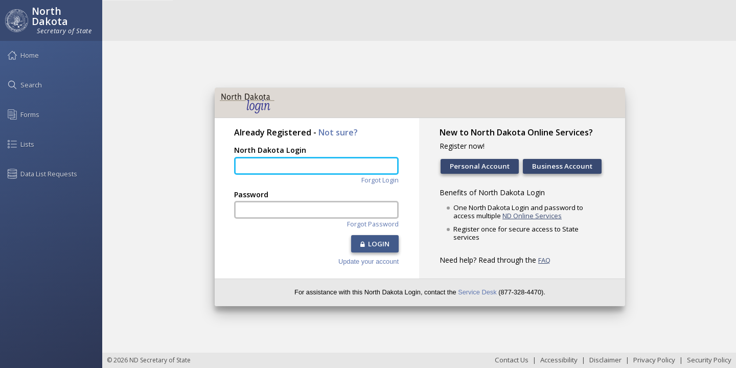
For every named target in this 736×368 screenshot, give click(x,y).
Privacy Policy (654, 359)
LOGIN (374, 243)
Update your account (368, 262)
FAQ (544, 260)
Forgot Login (380, 180)
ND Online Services (532, 215)
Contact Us (511, 359)
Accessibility (559, 359)
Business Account (562, 166)
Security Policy (709, 359)
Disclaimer (605, 359)
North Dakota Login (270, 150)
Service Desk (477, 292)
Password (251, 194)
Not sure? (338, 132)
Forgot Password (373, 224)
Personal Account (480, 166)
